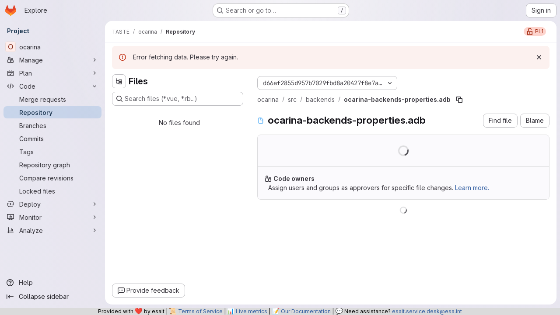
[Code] (53, 86)
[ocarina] (53, 47)
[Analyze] (53, 230)
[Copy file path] (459, 100)
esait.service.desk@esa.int (427, 311)
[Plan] (53, 73)
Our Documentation (306, 311)
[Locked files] (53, 191)
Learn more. (472, 187)
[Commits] (53, 138)
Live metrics (251, 311)
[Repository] (53, 112)
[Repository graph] (53, 165)
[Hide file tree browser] (119, 81)
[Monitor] (53, 217)
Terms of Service (200, 311)
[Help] (53, 283)
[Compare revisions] (53, 178)
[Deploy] (53, 204)
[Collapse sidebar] (53, 297)
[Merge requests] (53, 99)
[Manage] (53, 60)
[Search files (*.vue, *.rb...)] (177, 99)
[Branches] (53, 125)
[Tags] (53, 151)
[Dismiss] (539, 57)
